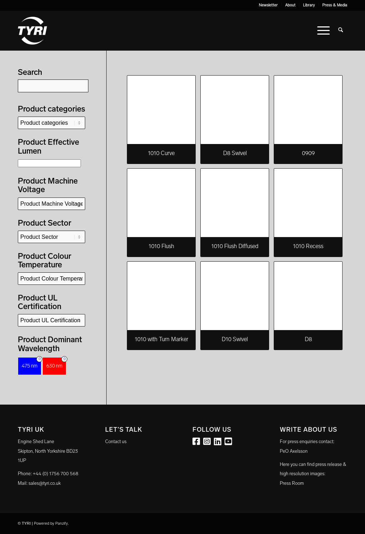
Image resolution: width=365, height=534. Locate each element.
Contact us (116, 441)
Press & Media (334, 5)
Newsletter (268, 5)
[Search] (340, 30)
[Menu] (323, 30)
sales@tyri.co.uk (45, 483)
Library (309, 5)
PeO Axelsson (294, 451)
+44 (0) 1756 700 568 (55, 473)
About (290, 5)
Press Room (292, 483)
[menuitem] (268, 5)
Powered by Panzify (51, 523)
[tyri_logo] (32, 30)
